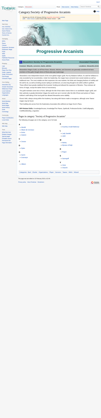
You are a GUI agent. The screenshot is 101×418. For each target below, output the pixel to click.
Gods (3, 109)
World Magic (5, 105)
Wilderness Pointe (7, 89)
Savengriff (65, 158)
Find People (5, 76)
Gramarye (24, 157)
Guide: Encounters (7, 74)
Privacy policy (22, 182)
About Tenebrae (31, 182)
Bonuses (4, 68)
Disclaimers (41, 182)
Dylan (23, 148)
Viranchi (64, 168)
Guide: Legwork (6, 72)
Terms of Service (6, 33)
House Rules (5, 60)
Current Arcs (5, 35)
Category (21, 7)
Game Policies (6, 31)
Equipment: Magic (7, 49)
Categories (23, 172)
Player (51, 172)
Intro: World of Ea (7, 29)
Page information (7, 142)
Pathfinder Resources (8, 58)
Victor (64, 165)
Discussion (28, 7)
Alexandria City (6, 84)
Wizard (76, 172)
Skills (3, 53)
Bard (29, 172)
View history (71, 7)
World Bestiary (6, 101)
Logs (3, 66)
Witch (70, 172)
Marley (64, 142)
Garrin (23, 155)
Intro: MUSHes (6, 27)
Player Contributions (7, 118)
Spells (4, 56)
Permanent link (6, 140)
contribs (62, 17)
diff (24, 18)
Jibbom (23, 164)
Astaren (23, 135)
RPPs (3, 41)
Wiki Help (4, 126)
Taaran (64, 172)
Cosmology (5, 111)
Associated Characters (89, 62)
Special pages (6, 136)
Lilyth (64, 136)
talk (58, 17)
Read (55, 7)
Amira (23, 132)
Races (4, 43)
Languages (5, 95)
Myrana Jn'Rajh (67, 145)
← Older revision (30, 18)
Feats (3, 51)
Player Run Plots (6, 70)
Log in (98, 2)
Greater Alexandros (7, 87)
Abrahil (23, 127)
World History (6, 107)
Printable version (6, 138)
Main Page (5, 20)
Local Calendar (6, 91)
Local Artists (5, 120)
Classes (4, 45)
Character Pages (7, 78)
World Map (5, 103)
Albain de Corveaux (27, 130)
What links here (6, 132)
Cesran (23, 141)
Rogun (64, 152)
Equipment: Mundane (8, 47)
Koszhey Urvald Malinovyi (70, 127)
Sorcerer (58, 172)
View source (62, 7)
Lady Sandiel (66, 133)
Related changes (7, 134)
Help (97, 11)
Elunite (35, 172)
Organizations (43, 172)
